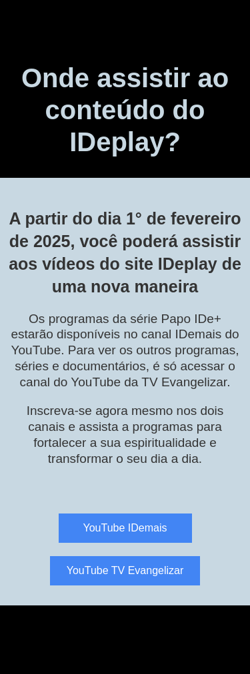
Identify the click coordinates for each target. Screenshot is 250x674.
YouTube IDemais (125, 527)
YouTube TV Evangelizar (125, 570)
